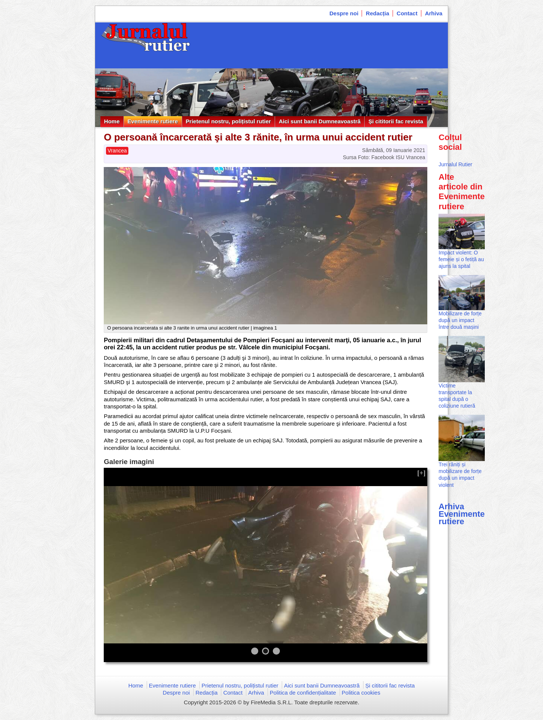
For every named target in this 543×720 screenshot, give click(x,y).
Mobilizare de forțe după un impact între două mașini (460, 320)
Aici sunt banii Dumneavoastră (320, 121)
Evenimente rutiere (153, 121)
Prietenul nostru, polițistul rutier (228, 121)
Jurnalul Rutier (455, 164)
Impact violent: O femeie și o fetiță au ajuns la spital (461, 259)
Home (112, 121)
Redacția (377, 13)
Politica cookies (361, 692)
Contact (407, 13)
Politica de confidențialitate (303, 692)
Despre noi (344, 13)
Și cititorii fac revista (395, 121)
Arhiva (434, 13)
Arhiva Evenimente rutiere (462, 514)
